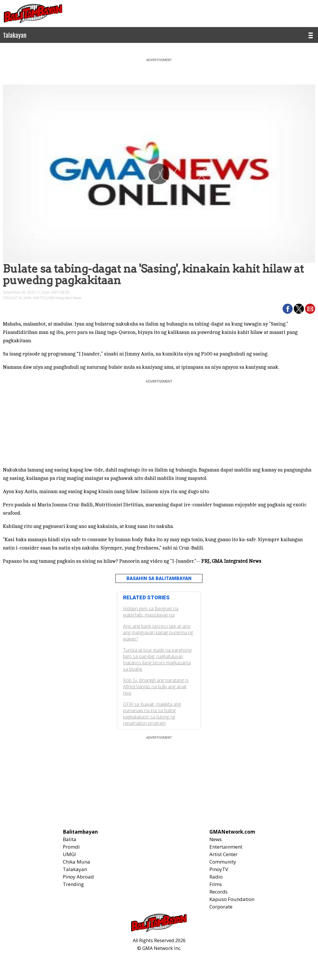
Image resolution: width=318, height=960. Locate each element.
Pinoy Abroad (78, 876)
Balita (69, 839)
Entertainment (225, 846)
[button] (288, 309)
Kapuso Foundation (231, 899)
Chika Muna (76, 861)
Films (215, 884)
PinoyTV (218, 869)
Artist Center (223, 854)
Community (222, 861)
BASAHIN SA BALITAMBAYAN (159, 578)
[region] (159, 69)
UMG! (69, 854)
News (215, 839)
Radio (216, 876)
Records (218, 891)
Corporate (220, 906)
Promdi (71, 846)
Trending (73, 884)
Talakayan (75, 869)
